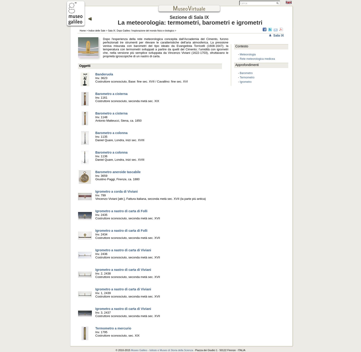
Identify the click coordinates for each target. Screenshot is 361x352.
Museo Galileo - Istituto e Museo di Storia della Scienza (162, 350)
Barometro (246, 73)
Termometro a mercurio (113, 328)
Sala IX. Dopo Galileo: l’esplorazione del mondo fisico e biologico (141, 30)
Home (83, 30)
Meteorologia (248, 54)
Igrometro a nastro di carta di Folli (121, 211)
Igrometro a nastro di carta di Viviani (123, 250)
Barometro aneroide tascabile (118, 172)
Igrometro (245, 81)
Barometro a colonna (111, 133)
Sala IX (278, 35)
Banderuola (104, 74)
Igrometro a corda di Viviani (116, 191)
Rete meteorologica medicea (257, 58)
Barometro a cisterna (111, 94)
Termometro (247, 77)
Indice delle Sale (96, 30)
